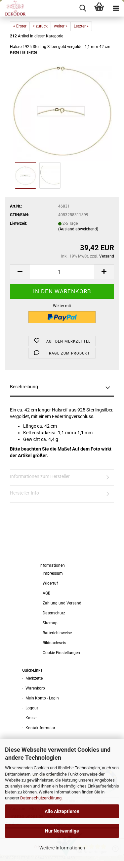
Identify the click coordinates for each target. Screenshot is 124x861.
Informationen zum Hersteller (40, 476)
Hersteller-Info (24, 493)
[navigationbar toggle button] (115, 8)
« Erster (19, 26)
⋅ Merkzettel (33, 678)
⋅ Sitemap (48, 623)
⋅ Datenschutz (52, 613)
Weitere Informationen (62, 847)
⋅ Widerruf (48, 583)
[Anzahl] (62, 271)
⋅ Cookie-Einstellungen (59, 652)
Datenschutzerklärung (41, 797)
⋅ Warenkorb (33, 688)
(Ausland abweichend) (78, 229)
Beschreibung (24, 386)
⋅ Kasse (29, 718)
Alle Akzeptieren (62, 811)
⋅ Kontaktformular (38, 728)
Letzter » (81, 26)
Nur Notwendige (62, 831)
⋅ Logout (30, 708)
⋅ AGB (44, 593)
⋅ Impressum (51, 573)
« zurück (40, 26)
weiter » (60, 26)
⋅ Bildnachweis (52, 643)
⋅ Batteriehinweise (55, 633)
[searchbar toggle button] (82, 8)
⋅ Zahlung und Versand (60, 603)
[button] (20, 271)
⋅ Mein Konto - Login (40, 698)
